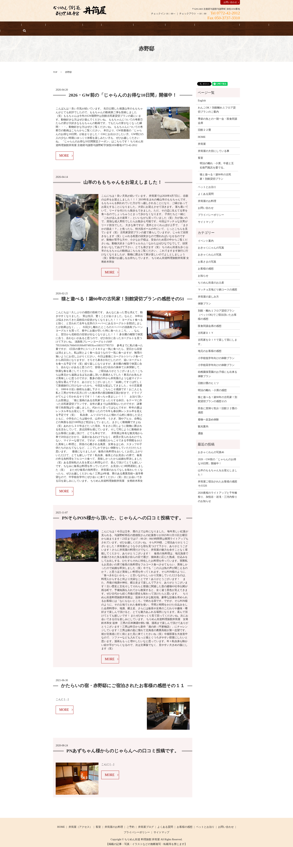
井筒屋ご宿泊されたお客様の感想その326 (217, 477)
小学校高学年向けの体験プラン (216, 359)
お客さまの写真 (207, 256)
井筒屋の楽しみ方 (208, 290)
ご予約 (130, 821)
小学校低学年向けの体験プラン (216, 352)
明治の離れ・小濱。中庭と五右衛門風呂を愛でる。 (217, 159)
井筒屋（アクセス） (64, 25)
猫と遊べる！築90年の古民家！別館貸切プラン (215, 170)
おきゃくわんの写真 (209, 249)
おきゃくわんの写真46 (211, 446)
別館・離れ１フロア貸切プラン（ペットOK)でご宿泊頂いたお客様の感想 (217, 309)
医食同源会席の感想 (209, 320)
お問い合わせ (230, 2)
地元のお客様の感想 (209, 345)
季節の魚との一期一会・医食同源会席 (217, 115)
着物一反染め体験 (208, 413)
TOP (55, 66)
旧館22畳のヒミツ (208, 377)
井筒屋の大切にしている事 (191, 25)
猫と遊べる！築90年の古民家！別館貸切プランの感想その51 (122, 293)
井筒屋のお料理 (107, 25)
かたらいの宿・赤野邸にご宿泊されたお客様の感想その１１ (123, 680)
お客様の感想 (159, 25)
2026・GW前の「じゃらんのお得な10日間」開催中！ (123, 89)
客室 (86, 25)
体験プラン (204, 297)
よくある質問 (223, 25)
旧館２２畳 (204, 124)
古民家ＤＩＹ (206, 327)
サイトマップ (206, 216)
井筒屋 (202, 138)
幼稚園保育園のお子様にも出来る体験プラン (217, 368)
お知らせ (244, 25)
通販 (200, 427)
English (262, 25)
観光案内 (203, 420)
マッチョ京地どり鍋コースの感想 (217, 284)
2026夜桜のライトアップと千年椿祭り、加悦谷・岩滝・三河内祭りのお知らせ (217, 491)
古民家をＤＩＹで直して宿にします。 (217, 336)
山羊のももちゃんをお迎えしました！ (122, 176)
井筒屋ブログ (146, 821)
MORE (64, 150)
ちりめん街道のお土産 (211, 276)
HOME (21, 25)
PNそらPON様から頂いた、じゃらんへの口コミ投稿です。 (122, 512)
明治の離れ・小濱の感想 (212, 384)
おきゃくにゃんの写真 (211, 242)
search (273, 26)
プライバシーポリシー (211, 209)
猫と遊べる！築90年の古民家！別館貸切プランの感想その (217, 393)
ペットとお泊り (133, 25)
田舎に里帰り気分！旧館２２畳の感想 (217, 404)
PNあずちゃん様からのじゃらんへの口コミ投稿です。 (123, 745)
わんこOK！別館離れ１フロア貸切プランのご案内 (217, 103)
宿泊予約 (38, 25)
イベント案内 (206, 235)
